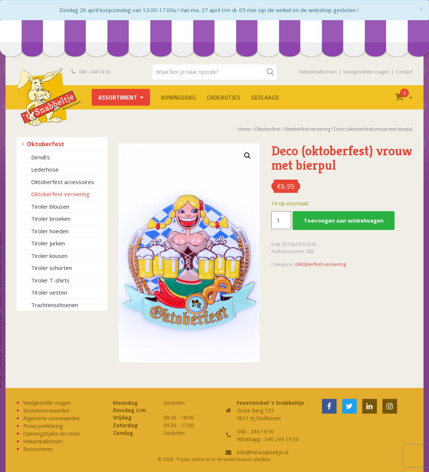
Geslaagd (265, 97)
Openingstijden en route (51, 433)
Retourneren (38, 449)
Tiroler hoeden (50, 231)
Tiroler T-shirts (50, 280)
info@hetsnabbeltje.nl (262, 452)
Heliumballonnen (318, 71)
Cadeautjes (223, 97)
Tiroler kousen (49, 255)
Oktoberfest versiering (60, 194)
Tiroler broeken (50, 218)
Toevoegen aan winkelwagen (344, 220)
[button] (247, 155)
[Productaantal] (281, 220)
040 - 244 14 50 (91, 71)
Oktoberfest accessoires (62, 181)
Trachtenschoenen (54, 305)
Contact (404, 71)
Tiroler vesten (49, 292)
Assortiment (117, 97)
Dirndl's (40, 157)
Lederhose (45, 169)
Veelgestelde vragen (366, 71)
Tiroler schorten (51, 267)
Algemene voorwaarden (51, 418)
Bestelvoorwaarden (46, 410)
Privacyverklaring (43, 425)
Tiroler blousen (50, 206)
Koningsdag (178, 97)
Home (244, 129)
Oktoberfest (45, 144)
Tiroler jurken (48, 243)
